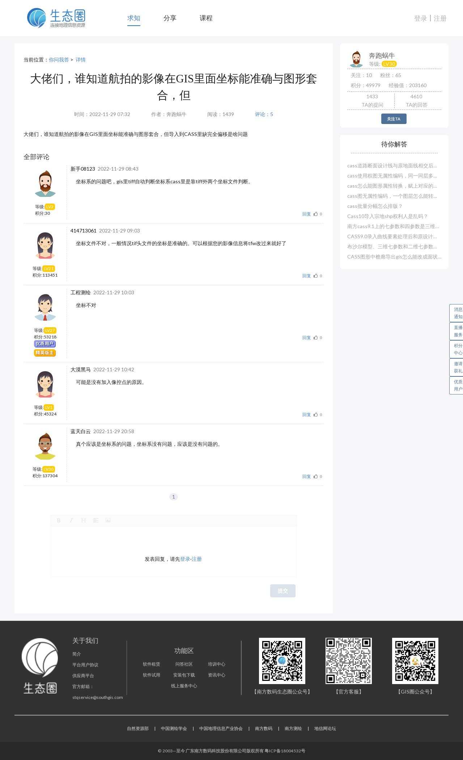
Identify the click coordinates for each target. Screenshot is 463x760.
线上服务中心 (184, 685)
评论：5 (264, 114)
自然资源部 (138, 728)
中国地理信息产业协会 (221, 728)
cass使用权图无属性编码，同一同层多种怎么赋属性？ (394, 175)
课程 (206, 18)
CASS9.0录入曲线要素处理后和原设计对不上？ (394, 236)
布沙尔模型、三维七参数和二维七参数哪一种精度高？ (394, 246)
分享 (170, 18)
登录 (420, 18)
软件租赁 (151, 664)
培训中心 (216, 664)
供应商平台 (83, 675)
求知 (133, 18)
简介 (76, 654)
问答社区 (184, 664)
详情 (81, 59)
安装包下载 (184, 675)
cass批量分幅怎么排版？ (375, 206)
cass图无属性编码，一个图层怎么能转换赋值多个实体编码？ (394, 196)
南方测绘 (293, 728)
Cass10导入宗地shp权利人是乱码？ (387, 216)
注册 (440, 18)
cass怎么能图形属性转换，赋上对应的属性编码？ (394, 186)
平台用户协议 (85, 664)
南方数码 (263, 728)
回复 (306, 214)
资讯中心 (216, 675)
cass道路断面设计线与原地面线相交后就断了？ (394, 165)
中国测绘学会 (174, 728)
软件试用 (151, 675)
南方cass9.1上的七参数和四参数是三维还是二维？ (394, 226)
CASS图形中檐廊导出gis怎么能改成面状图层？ (394, 256)
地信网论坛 (325, 728)
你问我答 (59, 59)
